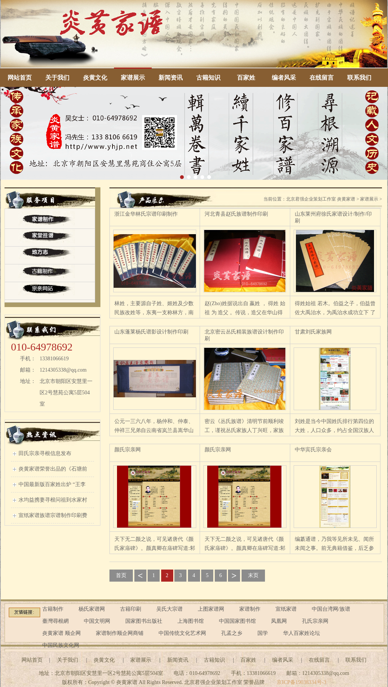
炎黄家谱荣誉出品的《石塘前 (52, 469)
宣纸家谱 (286, 609)
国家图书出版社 (143, 621)
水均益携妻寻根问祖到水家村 (52, 500)
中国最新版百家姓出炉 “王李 (52, 484)
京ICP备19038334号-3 (301, 682)
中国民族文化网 (60, 645)
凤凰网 (279, 621)
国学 (262, 633)
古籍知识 (208, 77)
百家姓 (246, 77)
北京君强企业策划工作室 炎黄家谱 (320, 199)
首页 (121, 575)
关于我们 (57, 77)
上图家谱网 (211, 609)
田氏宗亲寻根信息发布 (44, 453)
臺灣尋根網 (55, 621)
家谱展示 (133, 77)
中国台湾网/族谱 (331, 609)
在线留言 (321, 77)
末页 (253, 575)
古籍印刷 (130, 609)
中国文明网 (97, 621)
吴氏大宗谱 (169, 609)
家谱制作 (249, 609)
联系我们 (359, 77)
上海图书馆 (190, 621)
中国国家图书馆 (237, 621)
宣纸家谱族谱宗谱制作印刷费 (52, 515)
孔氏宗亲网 (315, 621)
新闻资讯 (171, 77)
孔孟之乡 (231, 633)
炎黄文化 (95, 77)
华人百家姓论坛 (301, 633)
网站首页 (20, 77)
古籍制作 (52, 609)
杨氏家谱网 (92, 609)
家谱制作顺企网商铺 (119, 633)
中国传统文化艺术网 (182, 633)
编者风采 (284, 77)
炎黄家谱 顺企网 (61, 633)
